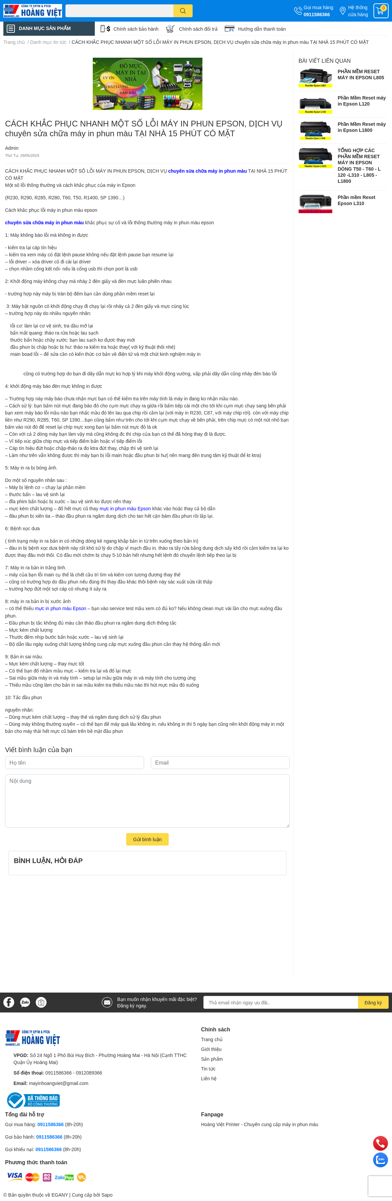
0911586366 (317, 14)
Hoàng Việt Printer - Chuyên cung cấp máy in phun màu (259, 1124)
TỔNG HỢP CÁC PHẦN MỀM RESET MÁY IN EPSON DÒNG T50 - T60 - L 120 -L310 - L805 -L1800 (359, 165)
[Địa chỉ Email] (296, 1002)
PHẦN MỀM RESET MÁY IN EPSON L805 (361, 74)
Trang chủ (212, 1039)
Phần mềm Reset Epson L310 (356, 200)
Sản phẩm (212, 1059)
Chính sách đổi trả (198, 29)
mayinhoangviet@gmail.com (58, 1083)
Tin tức (208, 1068)
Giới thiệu (211, 1049)
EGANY (60, 1195)
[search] (183, 10)
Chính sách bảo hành (136, 29)
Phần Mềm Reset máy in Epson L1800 (362, 127)
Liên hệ (209, 1078)
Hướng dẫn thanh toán (262, 29)
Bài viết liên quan (325, 60)
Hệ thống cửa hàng (358, 10)
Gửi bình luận (147, 839)
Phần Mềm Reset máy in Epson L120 (362, 101)
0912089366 (89, 1073)
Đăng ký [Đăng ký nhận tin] (373, 1002)
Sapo (107, 1195)
